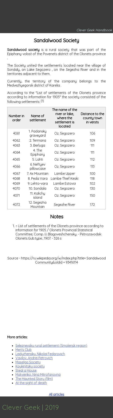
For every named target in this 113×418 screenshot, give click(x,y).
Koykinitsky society (30, 366)
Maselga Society (27, 362)
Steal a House (26, 370)
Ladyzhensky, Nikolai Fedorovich (40, 354)
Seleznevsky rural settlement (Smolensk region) (51, 345)
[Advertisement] (56, 297)
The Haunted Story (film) (34, 379)
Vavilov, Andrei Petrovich (34, 358)
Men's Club (23, 350)
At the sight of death (31, 383)
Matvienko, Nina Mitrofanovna (38, 374)
